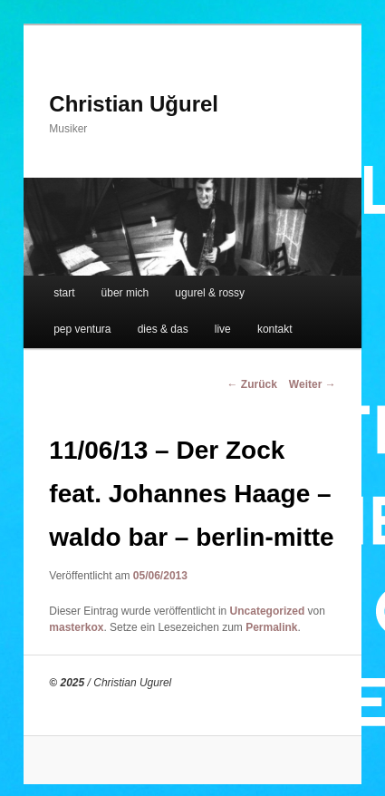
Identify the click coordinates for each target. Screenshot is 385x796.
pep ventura (82, 329)
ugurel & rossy (210, 292)
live (223, 329)
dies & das (163, 329)
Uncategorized (267, 611)
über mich (125, 292)
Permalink (271, 627)
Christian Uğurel (133, 104)
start (63, 292)
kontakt (275, 329)
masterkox (76, 627)
